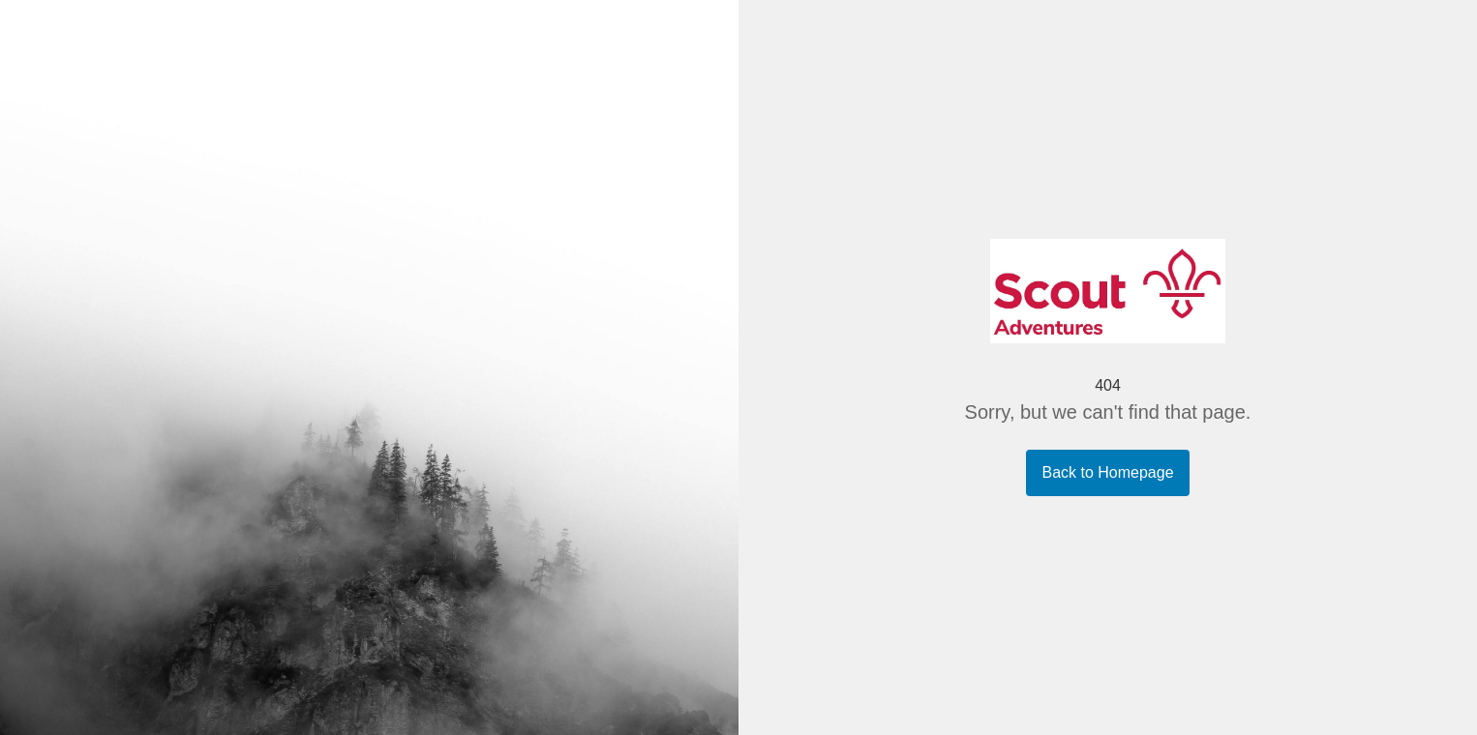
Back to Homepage (1107, 472)
